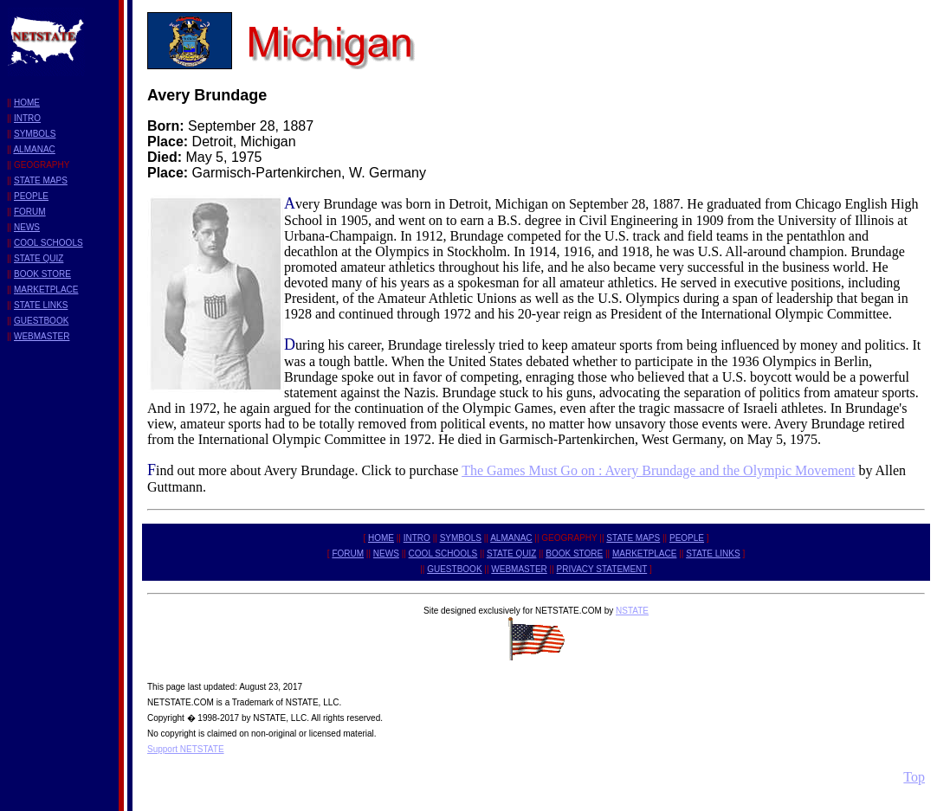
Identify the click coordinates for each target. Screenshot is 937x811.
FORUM (30, 211)
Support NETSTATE (185, 749)
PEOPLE (31, 196)
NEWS (27, 227)
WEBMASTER (41, 336)
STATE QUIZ (38, 258)
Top (914, 776)
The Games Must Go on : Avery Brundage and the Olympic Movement (658, 470)
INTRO (27, 118)
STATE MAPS (41, 180)
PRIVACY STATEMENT (602, 569)
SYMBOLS (34, 133)
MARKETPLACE (46, 289)
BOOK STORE (42, 274)
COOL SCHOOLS (48, 243)
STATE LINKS (41, 305)
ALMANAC (34, 149)
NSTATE (632, 610)
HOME (27, 102)
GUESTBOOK (41, 320)
